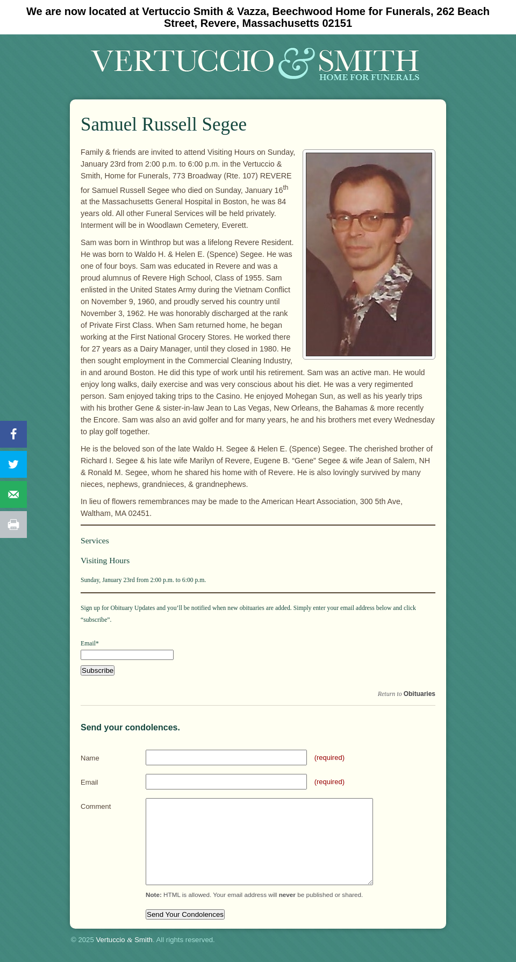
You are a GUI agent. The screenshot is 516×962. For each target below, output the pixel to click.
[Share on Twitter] (13, 464)
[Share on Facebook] (13, 434)
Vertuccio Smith (124, 940)
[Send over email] (13, 494)
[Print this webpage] (13, 524)
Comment (96, 806)
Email (89, 782)
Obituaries (419, 694)
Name (90, 758)
